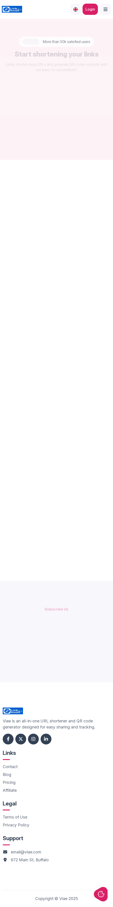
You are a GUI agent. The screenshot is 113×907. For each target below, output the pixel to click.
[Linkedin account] (46, 739)
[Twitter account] (20, 739)
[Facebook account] (8, 739)
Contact (10, 766)
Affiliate (10, 790)
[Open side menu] (105, 9)
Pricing (9, 782)
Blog (7, 774)
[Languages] (75, 9)
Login (90, 9)
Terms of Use (15, 817)
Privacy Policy (16, 825)
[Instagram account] (33, 739)
